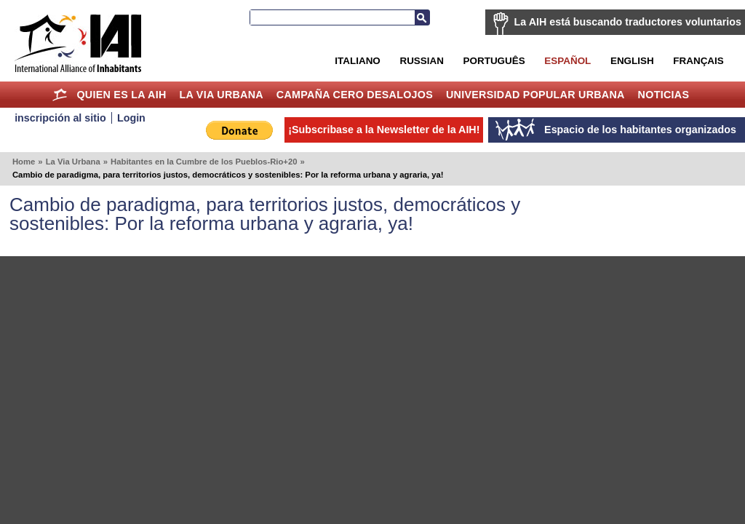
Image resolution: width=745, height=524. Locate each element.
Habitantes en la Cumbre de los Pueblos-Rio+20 (204, 161)
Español (567, 60)
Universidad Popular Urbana (535, 94)
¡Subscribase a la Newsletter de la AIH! (383, 129)
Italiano (357, 60)
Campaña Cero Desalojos (354, 94)
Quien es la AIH (121, 94)
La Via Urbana (221, 94)
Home (60, 95)
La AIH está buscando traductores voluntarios (627, 22)
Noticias (664, 94)
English (632, 60)
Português (494, 60)
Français (698, 60)
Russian (421, 60)
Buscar (422, 17)
